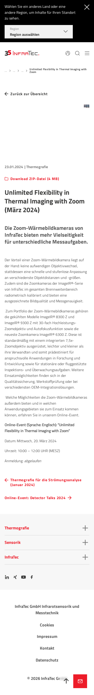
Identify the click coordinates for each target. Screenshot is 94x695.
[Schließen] (85, 6)
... (6, 71)
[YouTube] (23, 577)
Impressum (47, 636)
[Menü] (87, 52)
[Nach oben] (66, 681)
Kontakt (47, 648)
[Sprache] (67, 52)
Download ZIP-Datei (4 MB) (34, 178)
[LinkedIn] (7, 577)
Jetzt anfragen (80, 681)
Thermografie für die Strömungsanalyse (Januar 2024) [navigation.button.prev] (46, 482)
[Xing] (15, 577)
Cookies (47, 625)
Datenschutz (47, 660)
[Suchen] (77, 52)
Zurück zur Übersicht (28, 94)
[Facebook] (31, 577)
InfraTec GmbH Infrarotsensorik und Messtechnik (47, 609)
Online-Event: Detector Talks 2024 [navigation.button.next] (35, 497)
